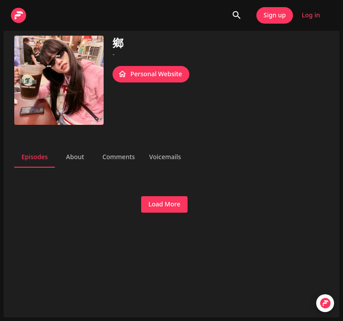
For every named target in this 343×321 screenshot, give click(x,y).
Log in (311, 15)
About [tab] (75, 157)
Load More (164, 204)
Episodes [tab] (34, 157)
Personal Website (151, 74)
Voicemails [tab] (165, 157)
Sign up (274, 15)
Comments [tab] (118, 157)
